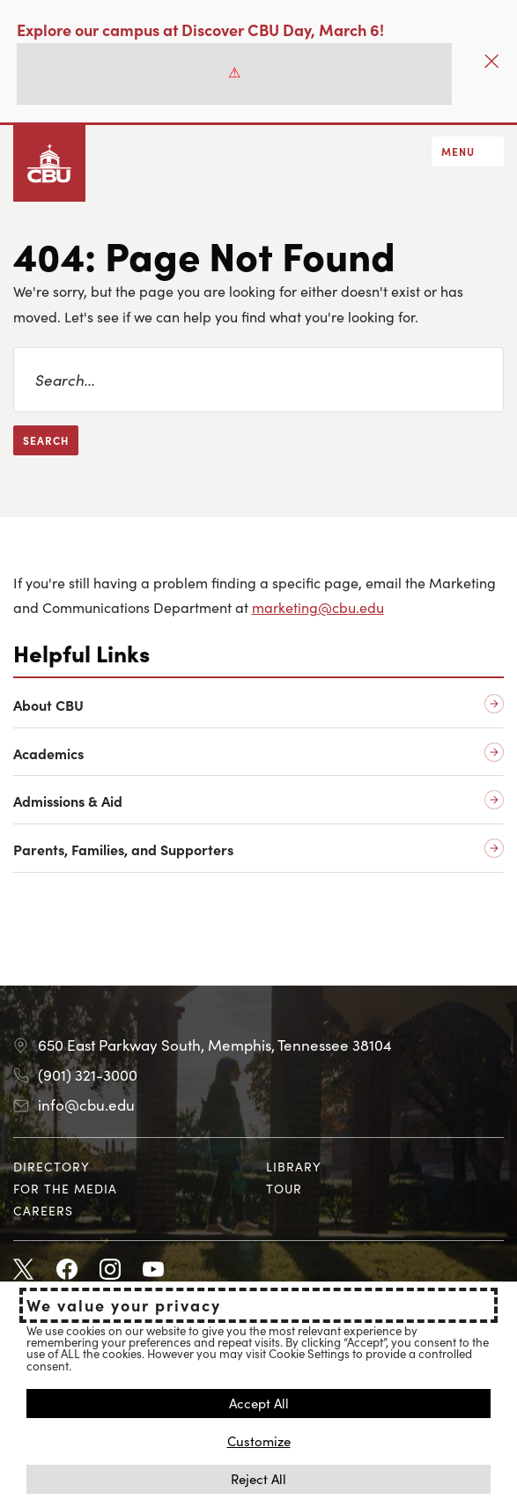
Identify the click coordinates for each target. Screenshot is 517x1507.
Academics (48, 753)
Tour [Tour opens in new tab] (284, 1188)
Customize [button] (259, 1440)
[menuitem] (132, 1167)
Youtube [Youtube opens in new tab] (153, 1270)
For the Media (65, 1188)
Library (293, 1166)
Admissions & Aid (67, 801)
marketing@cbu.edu (318, 607)
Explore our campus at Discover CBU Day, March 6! (200, 29)
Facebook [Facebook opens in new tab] (67, 1270)
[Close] (491, 61)
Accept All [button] (259, 1402)
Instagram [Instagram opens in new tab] (110, 1270)
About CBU (48, 705)
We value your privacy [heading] (123, 1305)
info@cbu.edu (86, 1104)
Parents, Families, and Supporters (123, 849)
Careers (43, 1210)
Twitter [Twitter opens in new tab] (23, 1270)
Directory (51, 1166)
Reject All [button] (258, 1478)
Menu (458, 151)
